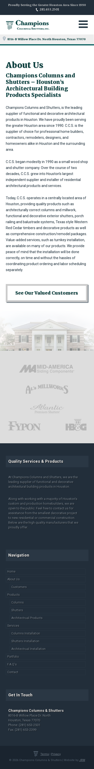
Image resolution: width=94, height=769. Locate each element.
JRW (82, 760)
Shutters (17, 610)
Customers (19, 587)
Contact (12, 672)
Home (11, 571)
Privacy (56, 754)
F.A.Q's (12, 664)
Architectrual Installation (28, 649)
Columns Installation (25, 633)
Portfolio (13, 656)
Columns (17, 602)
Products (13, 595)
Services (13, 625)
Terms (44, 754)
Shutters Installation (25, 641)
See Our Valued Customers (46, 293)
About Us (13, 579)
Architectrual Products (27, 618)
